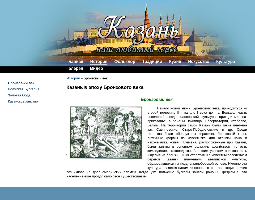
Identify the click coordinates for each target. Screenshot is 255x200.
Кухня (175, 61)
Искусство (198, 61)
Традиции (152, 61)
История (98, 61)
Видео (96, 68)
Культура (225, 61)
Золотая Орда (19, 95)
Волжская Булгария (23, 89)
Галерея (74, 68)
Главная (74, 61)
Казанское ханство (23, 101)
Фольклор (124, 61)
